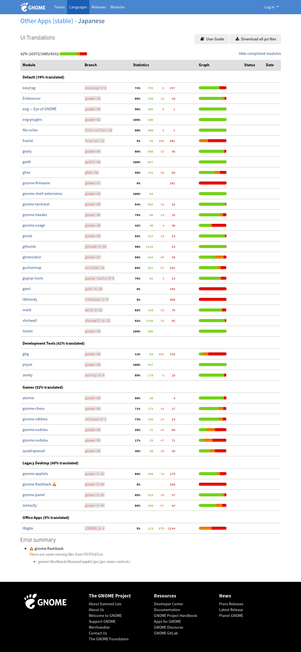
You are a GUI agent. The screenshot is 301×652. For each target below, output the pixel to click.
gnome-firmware (36, 182)
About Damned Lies (105, 603)
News (225, 596)
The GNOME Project (110, 596)
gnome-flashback (37, 484)
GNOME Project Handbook (175, 615)
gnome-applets (35, 473)
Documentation (167, 609)
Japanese (91, 20)
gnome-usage (34, 225)
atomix (28, 397)
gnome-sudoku (35, 429)
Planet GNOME (231, 615)
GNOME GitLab (166, 633)
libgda (28, 528)
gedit (27, 161)
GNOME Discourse (168, 627)
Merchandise (99, 627)
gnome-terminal (36, 204)
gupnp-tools (33, 278)
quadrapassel (34, 450)
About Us (96, 609)
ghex (26, 172)
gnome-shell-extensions (42, 193)
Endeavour (32, 98)
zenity (28, 375)
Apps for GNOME (167, 621)
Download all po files (256, 38)
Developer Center (168, 603)
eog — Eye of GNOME (40, 108)
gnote (27, 235)
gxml (27, 288)
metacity (30, 505)
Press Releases (231, 603)
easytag (29, 87)
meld (27, 309)
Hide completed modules (260, 53)
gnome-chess (34, 408)
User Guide (212, 38)
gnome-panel (34, 494)
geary (27, 151)
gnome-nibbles (35, 418)
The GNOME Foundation (109, 638)
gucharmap (32, 267)
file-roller (30, 130)
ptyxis (27, 364)
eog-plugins (32, 119)
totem (28, 331)
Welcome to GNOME (105, 615)
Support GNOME (102, 621)
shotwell (30, 320)
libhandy (30, 299)
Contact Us (98, 633)
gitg (26, 353)
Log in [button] (270, 6)
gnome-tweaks (35, 214)
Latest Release (231, 609)
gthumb (29, 246)
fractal (28, 140)
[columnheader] (51, 65)
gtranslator (32, 256)
